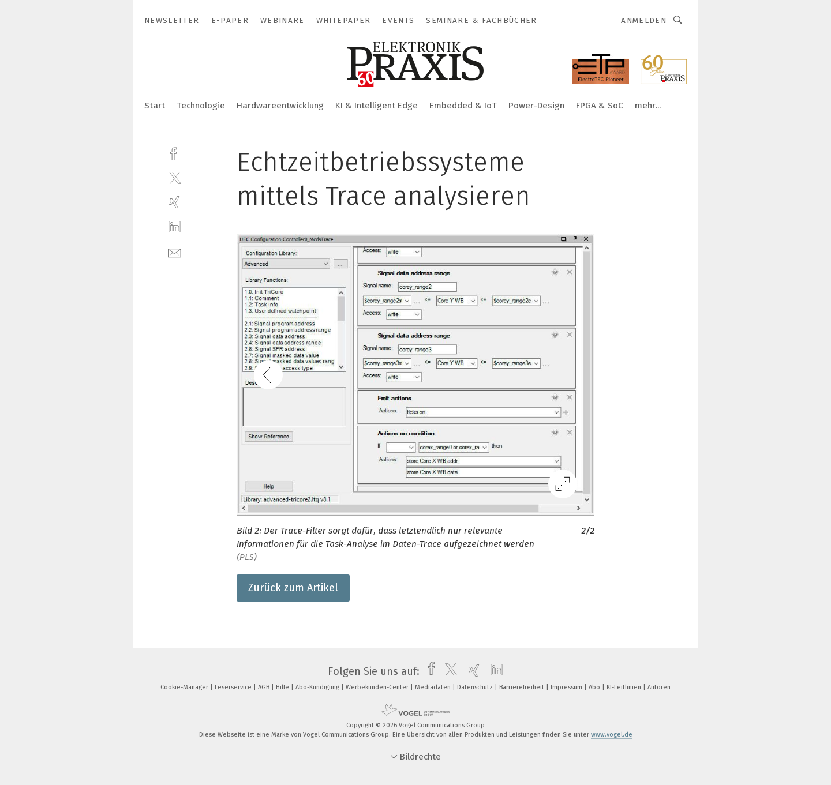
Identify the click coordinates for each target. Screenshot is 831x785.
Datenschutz (476, 687)
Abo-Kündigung (318, 687)
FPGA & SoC (599, 105)
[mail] (174, 252)
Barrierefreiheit (522, 687)
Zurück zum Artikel (293, 587)
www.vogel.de (611, 734)
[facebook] (174, 152)
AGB (264, 687)
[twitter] (174, 177)
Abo (595, 687)
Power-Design (536, 105)
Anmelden (644, 20)
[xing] (174, 202)
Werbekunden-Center (378, 687)
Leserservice (234, 687)
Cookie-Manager (185, 687)
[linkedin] (174, 227)
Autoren (659, 687)
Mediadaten (433, 687)
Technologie (201, 105)
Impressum (567, 687)
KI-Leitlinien (625, 687)
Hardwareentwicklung (280, 105)
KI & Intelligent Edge (376, 105)
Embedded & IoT (463, 105)
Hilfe (283, 687)
